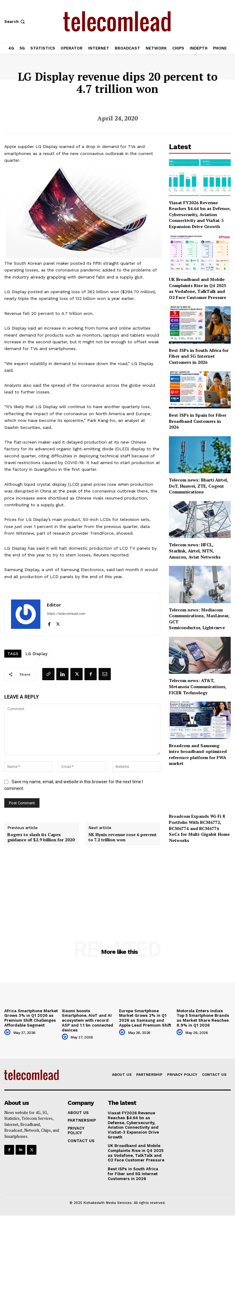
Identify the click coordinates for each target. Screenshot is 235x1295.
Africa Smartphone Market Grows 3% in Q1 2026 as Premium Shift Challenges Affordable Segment (31, 1018)
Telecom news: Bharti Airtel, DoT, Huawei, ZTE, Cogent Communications (198, 486)
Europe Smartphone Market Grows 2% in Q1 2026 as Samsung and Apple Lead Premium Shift (145, 1018)
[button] (15, 22)
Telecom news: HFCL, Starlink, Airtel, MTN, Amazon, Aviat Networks (195, 550)
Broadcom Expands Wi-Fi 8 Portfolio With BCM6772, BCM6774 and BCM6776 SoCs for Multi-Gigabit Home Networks (199, 828)
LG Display (36, 653)
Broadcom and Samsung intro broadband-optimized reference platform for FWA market (198, 754)
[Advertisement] (199, 883)
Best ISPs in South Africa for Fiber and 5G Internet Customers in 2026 (199, 356)
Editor (54, 605)
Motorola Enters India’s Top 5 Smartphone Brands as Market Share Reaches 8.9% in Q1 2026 (203, 1018)
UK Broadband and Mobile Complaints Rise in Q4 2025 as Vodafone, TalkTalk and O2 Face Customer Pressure (197, 288)
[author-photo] (8, 1032)
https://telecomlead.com (66, 614)
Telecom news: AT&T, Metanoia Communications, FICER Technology (197, 686)
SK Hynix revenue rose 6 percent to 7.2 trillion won (122, 837)
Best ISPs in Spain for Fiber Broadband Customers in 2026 (197, 421)
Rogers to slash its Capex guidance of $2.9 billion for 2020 (41, 837)
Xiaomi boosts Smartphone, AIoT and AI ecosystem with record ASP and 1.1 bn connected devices (87, 1020)
